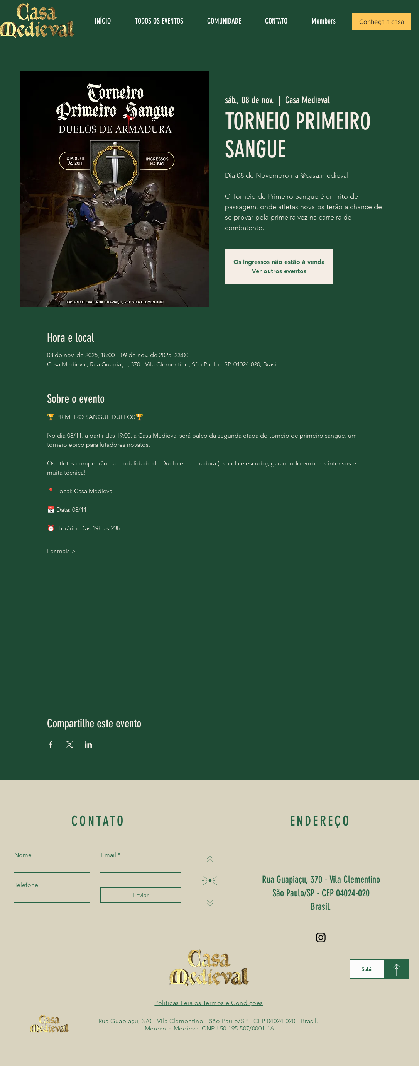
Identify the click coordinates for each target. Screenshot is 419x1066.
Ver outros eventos (279, 271)
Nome (23, 855)
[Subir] (367, 969)
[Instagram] (320, 937)
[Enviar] (140, 895)
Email (108, 855)
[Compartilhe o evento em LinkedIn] (88, 744)
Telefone (26, 885)
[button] (381, 21)
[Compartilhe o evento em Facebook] (50, 744)
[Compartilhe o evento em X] (69, 744)
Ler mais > (61, 551)
